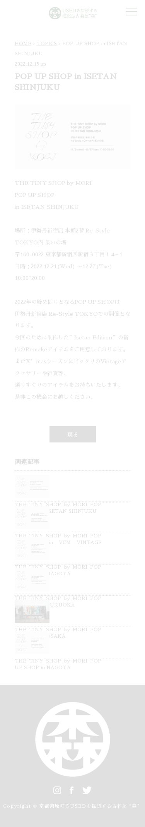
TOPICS (47, 43)
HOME (23, 43)
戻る (72, 434)
